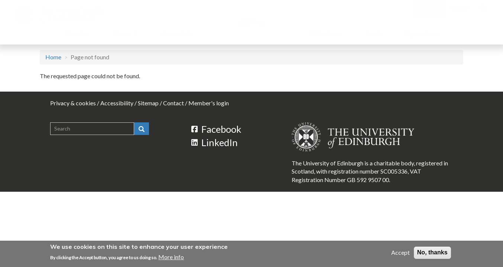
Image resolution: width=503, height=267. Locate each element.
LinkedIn (214, 142)
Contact (459, 8)
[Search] (483, 8)
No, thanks (432, 252)
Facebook (216, 129)
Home (53, 56)
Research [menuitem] (175, 35)
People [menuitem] (123, 35)
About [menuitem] (74, 35)
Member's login (208, 102)
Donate (429, 8)
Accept (400, 252)
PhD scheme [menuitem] (325, 33)
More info (171, 256)
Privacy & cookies (73, 102)
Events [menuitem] (373, 33)
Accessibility (116, 102)
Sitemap (148, 102)
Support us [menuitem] (422, 35)
